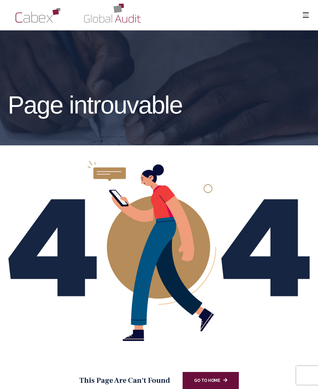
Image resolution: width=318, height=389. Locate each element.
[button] (305, 15)
